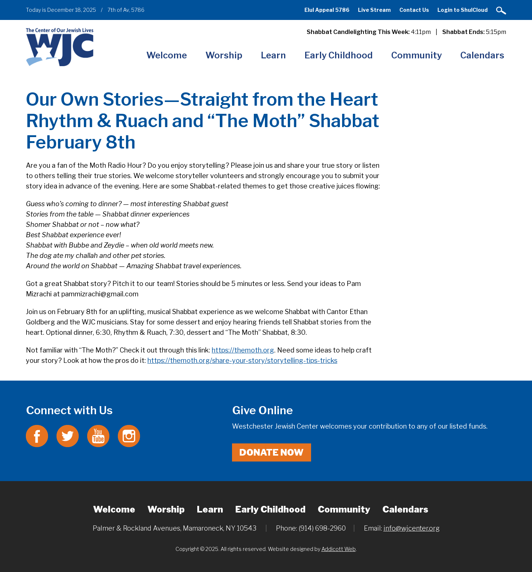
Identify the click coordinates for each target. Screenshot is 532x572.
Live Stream (374, 10)
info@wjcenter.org (411, 528)
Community (416, 55)
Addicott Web (338, 549)
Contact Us (414, 10)
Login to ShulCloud (462, 10)
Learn (273, 55)
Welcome (166, 55)
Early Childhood (338, 55)
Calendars (482, 55)
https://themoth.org (243, 350)
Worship (223, 55)
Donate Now (271, 452)
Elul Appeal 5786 (326, 10)
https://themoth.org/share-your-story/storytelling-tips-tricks (242, 360)
